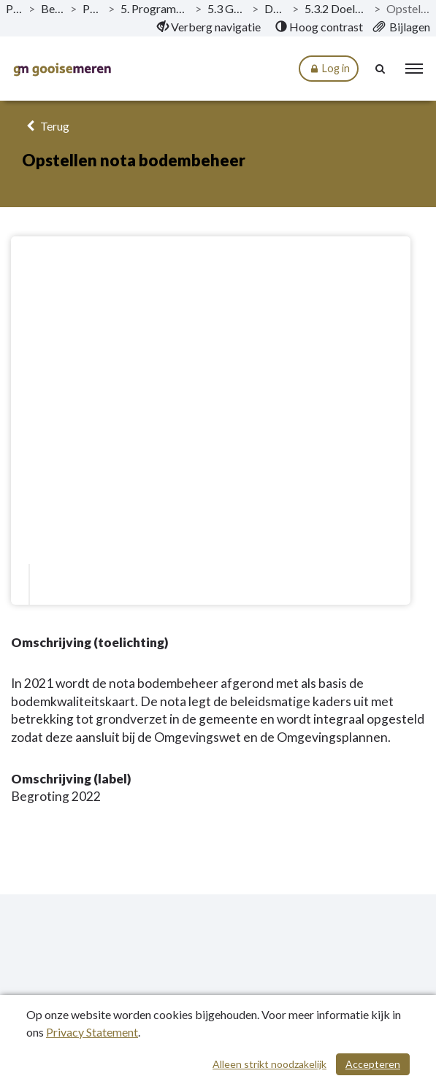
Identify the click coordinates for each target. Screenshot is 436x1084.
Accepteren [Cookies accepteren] (372, 1064)
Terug (45, 126)
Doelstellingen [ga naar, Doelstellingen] (275, 8)
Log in (328, 69)
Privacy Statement (92, 1032)
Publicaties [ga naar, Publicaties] (14, 8)
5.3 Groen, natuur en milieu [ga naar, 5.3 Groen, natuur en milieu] (227, 8)
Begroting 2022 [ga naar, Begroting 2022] (52, 8)
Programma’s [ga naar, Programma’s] (92, 8)
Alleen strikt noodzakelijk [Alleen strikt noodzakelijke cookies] (269, 1064)
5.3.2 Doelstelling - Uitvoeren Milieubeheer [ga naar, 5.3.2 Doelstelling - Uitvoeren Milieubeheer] (337, 8)
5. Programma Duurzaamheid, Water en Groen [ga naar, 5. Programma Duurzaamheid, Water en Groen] (154, 8)
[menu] (414, 68)
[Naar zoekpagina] (381, 68)
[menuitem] (209, 27)
